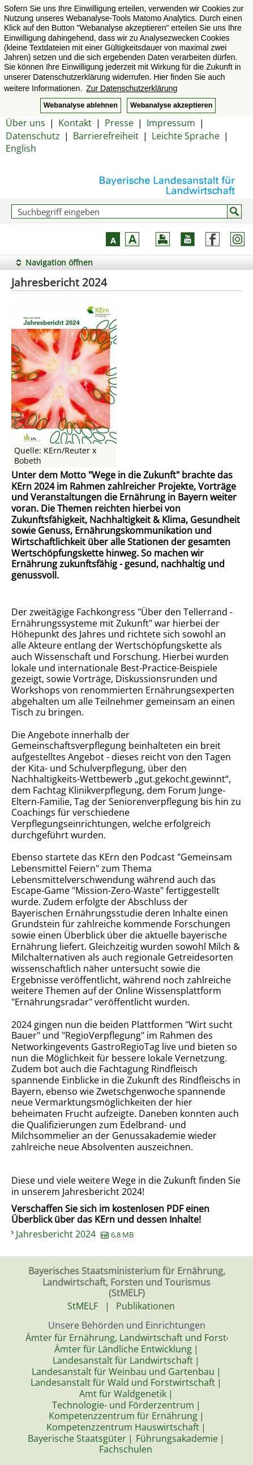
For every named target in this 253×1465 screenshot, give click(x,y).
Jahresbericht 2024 (75, 1234)
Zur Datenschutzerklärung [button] (131, 88)
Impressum (171, 123)
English (21, 148)
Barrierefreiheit (106, 136)
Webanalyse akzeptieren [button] (171, 105)
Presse (119, 123)
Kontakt (75, 123)
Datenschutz (33, 136)
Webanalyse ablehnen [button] (81, 105)
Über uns (25, 123)
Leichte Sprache (186, 136)
